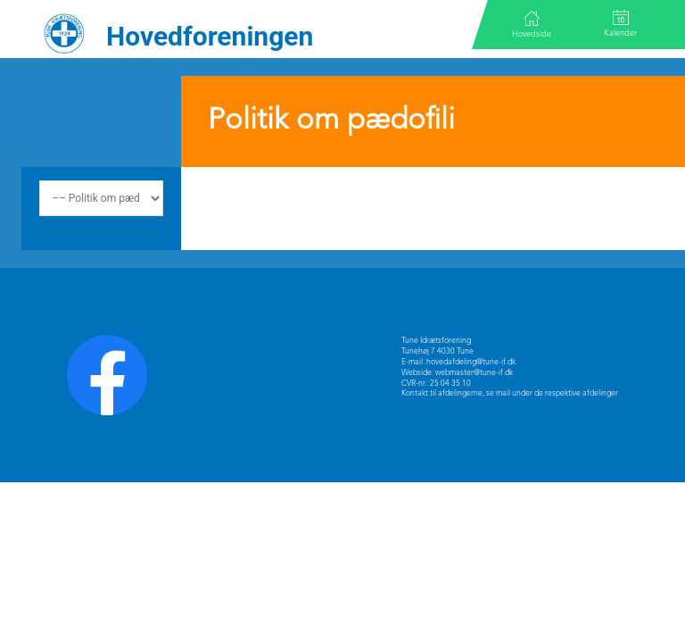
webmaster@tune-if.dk (474, 373)
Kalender (620, 24)
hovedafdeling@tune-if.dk (471, 362)
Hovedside (531, 24)
